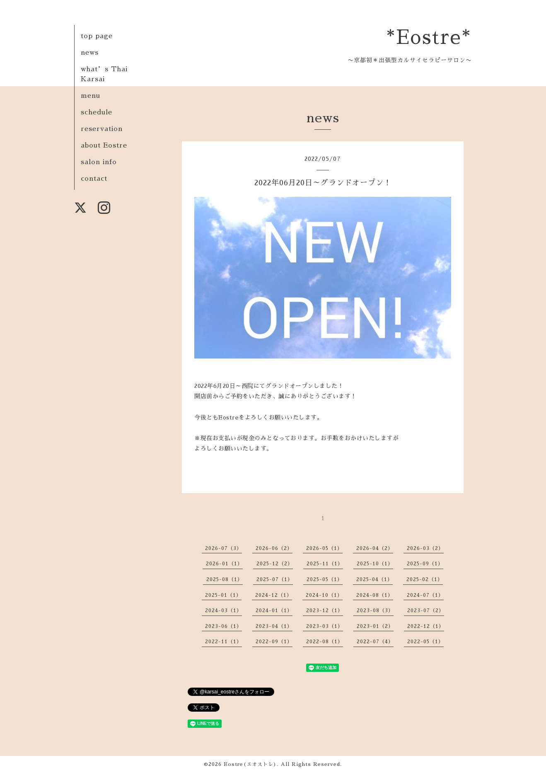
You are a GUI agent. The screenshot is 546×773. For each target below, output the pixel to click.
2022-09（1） (274, 641)
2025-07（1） (274, 579)
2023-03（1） (324, 626)
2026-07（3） (223, 548)
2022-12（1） (425, 626)
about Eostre (104, 145)
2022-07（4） (375, 641)
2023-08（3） (375, 610)
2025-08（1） (224, 579)
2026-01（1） (224, 563)
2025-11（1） (325, 563)
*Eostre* (429, 37)
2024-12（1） (273, 595)
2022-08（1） (324, 641)
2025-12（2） (274, 563)
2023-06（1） (223, 626)
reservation (102, 129)
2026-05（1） (324, 548)
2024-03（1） (223, 610)
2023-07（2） (425, 610)
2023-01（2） (375, 626)
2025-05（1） (325, 579)
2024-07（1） (425, 595)
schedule (96, 112)
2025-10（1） (375, 563)
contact (94, 178)
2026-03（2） (425, 548)
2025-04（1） (374, 579)
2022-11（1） (223, 641)
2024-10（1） (324, 595)
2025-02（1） (424, 579)
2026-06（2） (274, 548)
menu (90, 95)
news (90, 52)
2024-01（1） (274, 610)
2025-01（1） (223, 595)
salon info (99, 162)
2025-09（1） (425, 563)
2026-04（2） (374, 548)
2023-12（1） (324, 610)
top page (97, 36)
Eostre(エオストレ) (250, 764)
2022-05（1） (425, 641)
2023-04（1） (274, 626)
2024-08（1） (374, 595)
